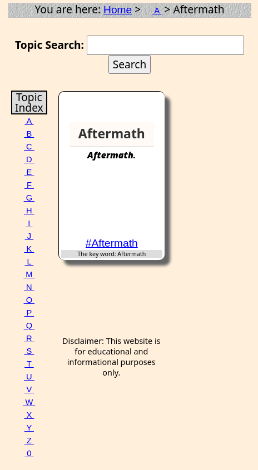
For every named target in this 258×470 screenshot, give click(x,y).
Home (117, 10)
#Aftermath (112, 243)
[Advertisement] (119, 204)
